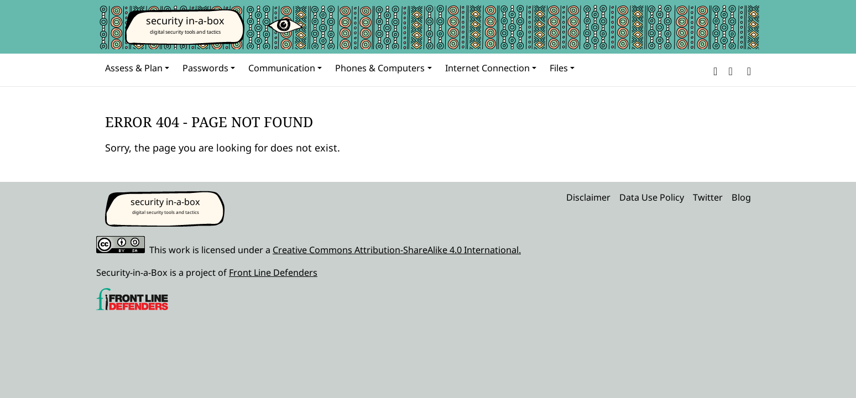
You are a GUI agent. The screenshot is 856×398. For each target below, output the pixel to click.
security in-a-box (185, 20)
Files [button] (559, 68)
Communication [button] (281, 68)
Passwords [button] (205, 68)
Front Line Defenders (273, 272)
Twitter (708, 197)
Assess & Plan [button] (134, 68)
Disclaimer (588, 197)
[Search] (746, 70)
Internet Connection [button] (487, 68)
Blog (741, 197)
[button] (715, 70)
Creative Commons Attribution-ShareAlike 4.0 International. (397, 250)
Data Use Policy (651, 197)
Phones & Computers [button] (380, 68)
